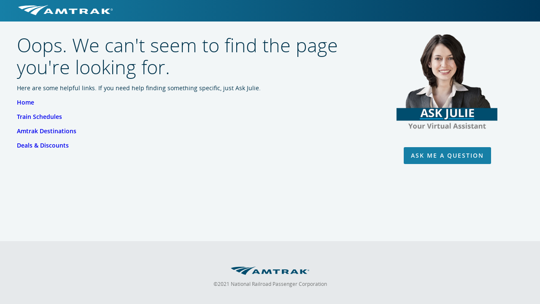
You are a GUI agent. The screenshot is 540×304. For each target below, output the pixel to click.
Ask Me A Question (447, 155)
